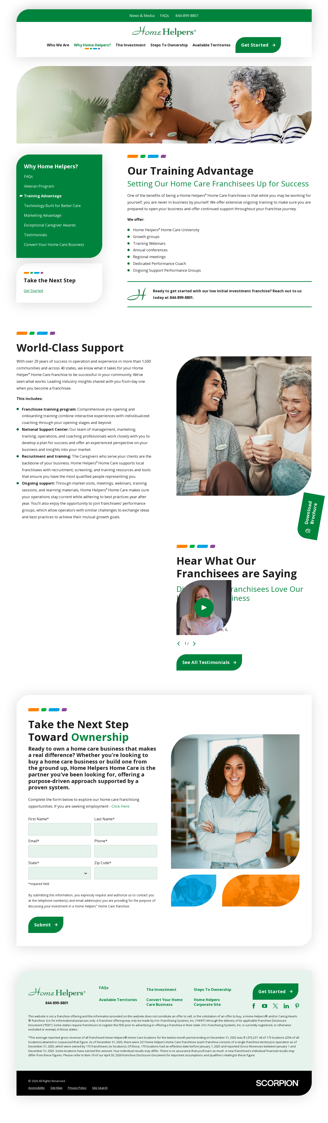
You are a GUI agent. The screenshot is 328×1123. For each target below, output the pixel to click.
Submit (46, 925)
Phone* (100, 841)
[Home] (164, 31)
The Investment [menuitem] (131, 45)
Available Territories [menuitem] (212, 45)
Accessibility (36, 1088)
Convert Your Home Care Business (164, 1002)
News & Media (141, 15)
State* (33, 863)
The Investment (161, 989)
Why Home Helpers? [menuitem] (92, 45)
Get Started (258, 45)
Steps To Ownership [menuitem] (169, 45)
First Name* (38, 819)
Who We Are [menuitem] (58, 45)
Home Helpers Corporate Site (207, 1002)
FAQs (164, 15)
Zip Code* (102, 863)
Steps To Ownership (212, 989)
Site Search (100, 1088)
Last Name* (104, 819)
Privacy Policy (77, 1088)
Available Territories (118, 999)
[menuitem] (59, 176)
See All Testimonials (209, 662)
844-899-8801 (187, 15)
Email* (33, 841)
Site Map (56, 1088)
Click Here (120, 806)
